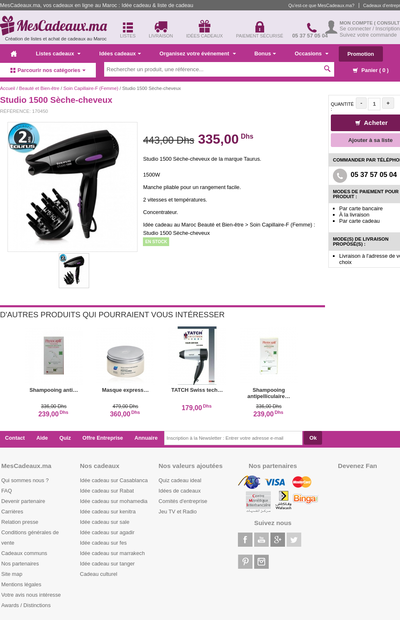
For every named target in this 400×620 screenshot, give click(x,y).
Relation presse (19, 522)
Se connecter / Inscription (370, 28)
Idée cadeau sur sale (105, 522)
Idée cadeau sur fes (103, 543)
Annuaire (146, 438)
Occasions (311, 53)
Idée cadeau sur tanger (107, 563)
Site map (11, 574)
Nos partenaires (20, 563)
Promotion (361, 54)
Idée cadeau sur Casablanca (114, 480)
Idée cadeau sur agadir (107, 532)
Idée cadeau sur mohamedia (114, 501)
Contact (15, 438)
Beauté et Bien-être (39, 88)
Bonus (265, 53)
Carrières (12, 511)
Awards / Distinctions (26, 605)
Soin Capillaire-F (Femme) (90, 88)
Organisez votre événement (198, 53)
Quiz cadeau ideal (180, 480)
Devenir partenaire (23, 501)
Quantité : (342, 107)
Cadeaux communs (24, 553)
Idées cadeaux (120, 53)
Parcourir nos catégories (47, 70)
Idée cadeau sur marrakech (112, 553)
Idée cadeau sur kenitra (108, 511)
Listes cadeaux (58, 53)
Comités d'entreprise (183, 501)
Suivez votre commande (368, 35)
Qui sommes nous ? (25, 480)
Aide (42, 438)
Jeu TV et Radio (178, 511)
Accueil (7, 88)
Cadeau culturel (99, 574)
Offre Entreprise (102, 438)
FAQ (6, 491)
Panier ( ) (371, 70)
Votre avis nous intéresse (31, 595)
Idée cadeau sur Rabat (107, 491)
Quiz (65, 438)
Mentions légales (21, 584)
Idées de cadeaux (180, 491)
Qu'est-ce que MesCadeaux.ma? (321, 5)
